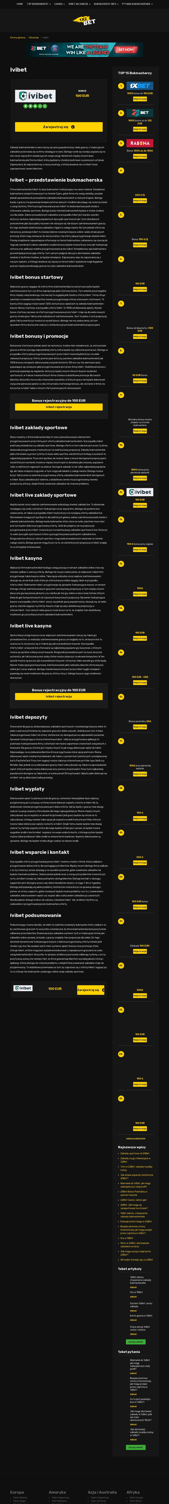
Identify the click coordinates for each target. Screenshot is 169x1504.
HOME (20, 4)
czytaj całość (135, 1342)
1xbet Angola (136, 1497)
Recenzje (34, 37)
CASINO (58, 4)
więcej (133, 1287)
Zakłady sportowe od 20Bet (134, 1153)
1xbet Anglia (19, 1501)
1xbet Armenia (98, 1501)
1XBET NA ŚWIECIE (78, 4)
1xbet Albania (20, 1497)
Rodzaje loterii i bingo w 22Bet (136, 1221)
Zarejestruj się (59, 127)
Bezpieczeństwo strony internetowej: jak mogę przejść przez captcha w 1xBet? (136, 1230)
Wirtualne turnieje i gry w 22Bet (136, 1259)
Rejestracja (139, 99)
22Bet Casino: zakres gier (133, 1200)
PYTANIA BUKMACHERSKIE (136, 4)
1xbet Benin (136, 1501)
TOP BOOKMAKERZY (38, 4)
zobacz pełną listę (135, 1138)
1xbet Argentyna (60, 1497)
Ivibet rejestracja (59, 407)
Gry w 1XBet (126, 1238)
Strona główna (17, 37)
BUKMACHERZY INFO (105, 4)
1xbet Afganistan (100, 1497)
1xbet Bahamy (59, 1501)
